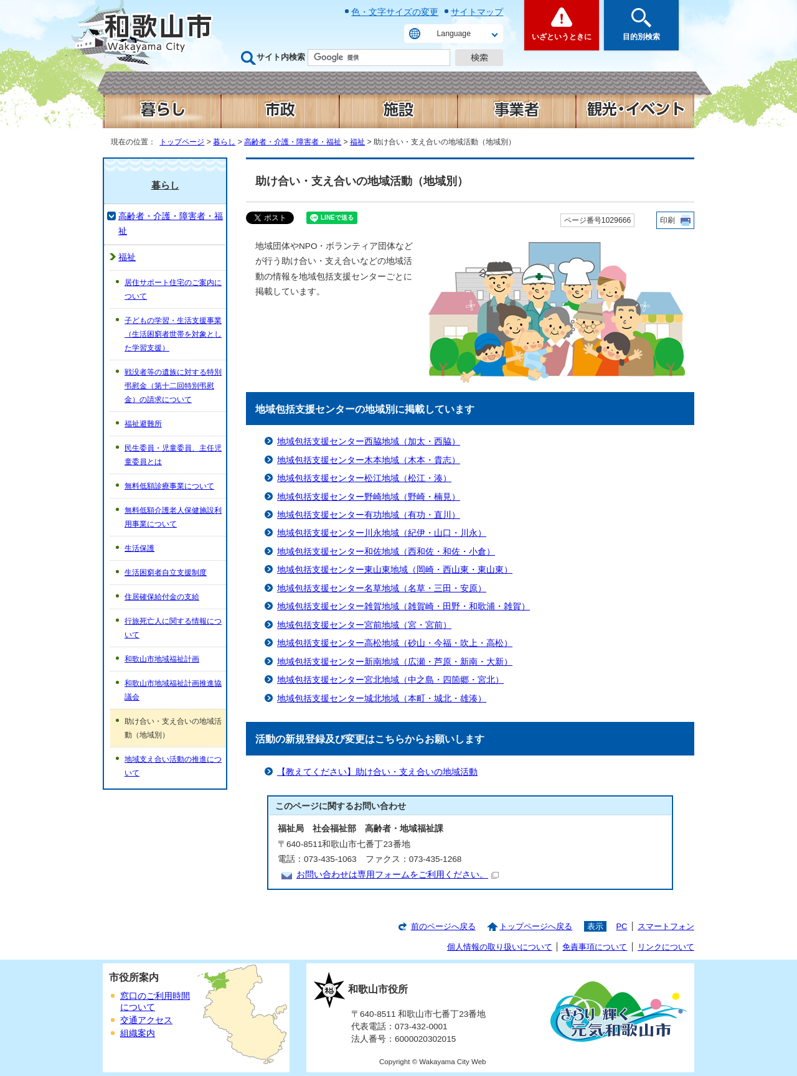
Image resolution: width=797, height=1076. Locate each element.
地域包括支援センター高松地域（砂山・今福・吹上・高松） (394, 643)
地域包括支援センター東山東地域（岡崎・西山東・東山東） (394, 569)
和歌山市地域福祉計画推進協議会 (173, 690)
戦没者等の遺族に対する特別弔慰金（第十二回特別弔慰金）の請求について (173, 386)
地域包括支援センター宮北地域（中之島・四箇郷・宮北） (390, 680)
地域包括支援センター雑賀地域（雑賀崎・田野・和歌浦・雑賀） (403, 606)
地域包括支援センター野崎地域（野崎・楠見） (368, 497)
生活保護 (139, 548)
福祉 (357, 142)
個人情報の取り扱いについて (499, 947)
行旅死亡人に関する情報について (173, 628)
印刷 (667, 220)
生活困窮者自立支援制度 (166, 572)
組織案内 (137, 1033)
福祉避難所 (143, 423)
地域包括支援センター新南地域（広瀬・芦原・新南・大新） (394, 662)
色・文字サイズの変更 (394, 12)
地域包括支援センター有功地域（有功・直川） (368, 515)
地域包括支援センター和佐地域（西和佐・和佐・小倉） (386, 551)
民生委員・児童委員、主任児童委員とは (173, 455)
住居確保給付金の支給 (162, 596)
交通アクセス (146, 1020)
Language (454, 33)
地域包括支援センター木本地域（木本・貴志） (368, 460)
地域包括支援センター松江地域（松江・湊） (364, 478)
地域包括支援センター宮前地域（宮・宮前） (364, 625)
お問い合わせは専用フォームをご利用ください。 (397, 874)
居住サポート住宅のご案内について (173, 289)
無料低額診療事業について (169, 486)
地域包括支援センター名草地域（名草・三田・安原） (381, 588)
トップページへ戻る (535, 926)
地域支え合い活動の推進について (173, 766)
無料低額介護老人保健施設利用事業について (173, 517)
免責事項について (594, 947)
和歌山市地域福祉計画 (162, 659)
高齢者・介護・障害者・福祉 (292, 142)
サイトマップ (477, 12)
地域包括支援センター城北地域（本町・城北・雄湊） (381, 698)
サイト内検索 (281, 57)
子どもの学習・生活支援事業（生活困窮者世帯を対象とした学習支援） (173, 334)
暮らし (224, 142)
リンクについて (666, 947)
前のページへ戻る (443, 926)
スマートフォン (666, 926)
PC (621, 926)
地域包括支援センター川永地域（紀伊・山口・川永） (381, 533)
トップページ (181, 142)
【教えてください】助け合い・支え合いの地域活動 (377, 772)
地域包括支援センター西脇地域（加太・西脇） (368, 441)
